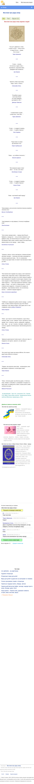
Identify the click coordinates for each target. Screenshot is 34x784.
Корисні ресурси (13, 774)
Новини (7, 774)
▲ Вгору (3, 7)
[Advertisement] (14, 483)
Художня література (7, 573)
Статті (2, 774)
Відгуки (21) (15, 18)
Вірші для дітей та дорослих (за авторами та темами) (16, 578)
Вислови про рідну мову (14, 765)
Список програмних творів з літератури (12, 581)
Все (4, 18)
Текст (8, 18)
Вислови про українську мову (9, 406)
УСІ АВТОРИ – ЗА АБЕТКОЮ (9, 571)
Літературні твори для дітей (9, 576)
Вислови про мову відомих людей (12, 424)
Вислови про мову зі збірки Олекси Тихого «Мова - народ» (16, 444)
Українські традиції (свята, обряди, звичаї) (13, 583)
